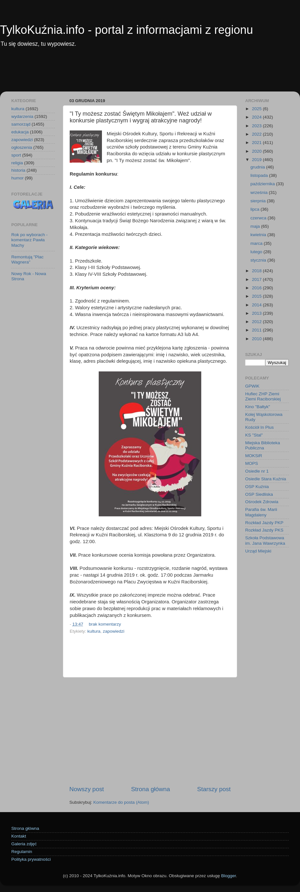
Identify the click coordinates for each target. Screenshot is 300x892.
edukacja (20, 131)
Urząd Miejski (258, 551)
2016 (257, 287)
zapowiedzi (114, 631)
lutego (257, 251)
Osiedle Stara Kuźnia (265, 478)
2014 (257, 304)
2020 (257, 151)
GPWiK (252, 386)
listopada (259, 175)
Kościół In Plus (259, 427)
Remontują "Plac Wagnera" (27, 259)
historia (18, 170)
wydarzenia (22, 116)
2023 (257, 125)
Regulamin (21, 851)
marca (257, 243)
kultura (94, 631)
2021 (257, 142)
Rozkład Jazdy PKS (264, 530)
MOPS (251, 463)
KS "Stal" (254, 435)
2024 (257, 117)
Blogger (228, 875)
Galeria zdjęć (24, 843)
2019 (257, 159)
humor (17, 178)
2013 (257, 313)
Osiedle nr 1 (257, 471)
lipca (255, 209)
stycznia (258, 260)
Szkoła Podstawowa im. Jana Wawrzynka (265, 540)
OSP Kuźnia (257, 486)
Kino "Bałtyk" (257, 406)
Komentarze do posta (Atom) (121, 802)
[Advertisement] (150, 73)
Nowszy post (86, 789)
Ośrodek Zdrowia (261, 501)
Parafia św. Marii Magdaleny (261, 512)
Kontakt (18, 836)
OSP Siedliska (259, 494)
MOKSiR (253, 455)
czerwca (258, 218)
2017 (257, 279)
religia (17, 162)
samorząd (20, 124)
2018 (257, 270)
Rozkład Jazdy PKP (264, 522)
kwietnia (258, 234)
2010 (257, 338)
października (263, 183)
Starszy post (214, 789)
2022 (257, 134)
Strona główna (150, 789)
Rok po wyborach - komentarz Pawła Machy (29, 239)
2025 (257, 108)
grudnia (258, 167)
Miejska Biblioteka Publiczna (262, 445)
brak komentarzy (105, 624)
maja (255, 226)
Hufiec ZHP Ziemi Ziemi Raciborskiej (263, 396)
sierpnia (258, 200)
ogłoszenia (21, 147)
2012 (257, 321)
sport (16, 155)
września (259, 192)
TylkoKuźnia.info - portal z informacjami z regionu (126, 29)
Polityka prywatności (31, 859)
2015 (257, 296)
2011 (257, 330)
